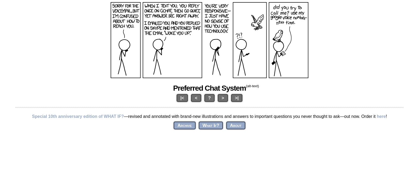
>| (237, 98)
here (381, 116)
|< (182, 98)
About (236, 125)
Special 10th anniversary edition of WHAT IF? (78, 116)
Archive (184, 125)
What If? (211, 125)
